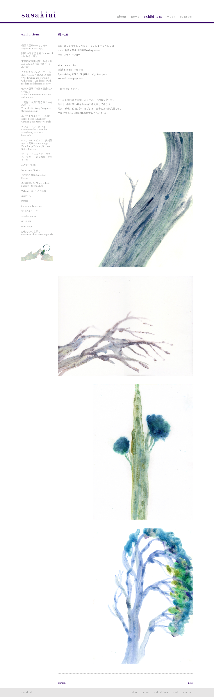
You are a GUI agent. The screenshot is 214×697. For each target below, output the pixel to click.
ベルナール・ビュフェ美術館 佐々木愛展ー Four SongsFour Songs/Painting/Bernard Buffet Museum (36, 144)
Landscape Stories (30, 170)
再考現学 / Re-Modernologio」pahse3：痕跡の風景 (37, 184)
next (190, 683)
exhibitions (153, 17)
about (121, 17)
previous (62, 683)
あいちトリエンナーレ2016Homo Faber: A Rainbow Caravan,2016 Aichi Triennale (36, 119)
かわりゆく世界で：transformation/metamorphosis (37, 233)
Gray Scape (27, 226)
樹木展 (63, 35)
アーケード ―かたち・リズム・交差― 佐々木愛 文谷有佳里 (36, 157)
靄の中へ (26, 196)
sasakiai (39, 15)
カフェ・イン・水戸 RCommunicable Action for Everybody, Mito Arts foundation (34, 131)
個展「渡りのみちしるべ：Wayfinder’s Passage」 (35, 47)
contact (186, 17)
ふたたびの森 (28, 165)
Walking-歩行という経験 (33, 191)
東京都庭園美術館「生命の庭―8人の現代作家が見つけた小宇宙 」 (36, 64)
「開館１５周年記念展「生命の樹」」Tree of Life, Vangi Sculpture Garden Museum (36, 106)
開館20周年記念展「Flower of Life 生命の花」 (37, 55)
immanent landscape (31, 206)
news (135, 17)
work (171, 17)
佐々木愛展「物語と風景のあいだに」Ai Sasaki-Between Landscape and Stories (36, 93)
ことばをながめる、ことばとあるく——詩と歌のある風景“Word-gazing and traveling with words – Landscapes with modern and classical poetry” (36, 78)
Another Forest (29, 216)
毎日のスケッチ (29, 211)
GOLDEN (26, 221)
